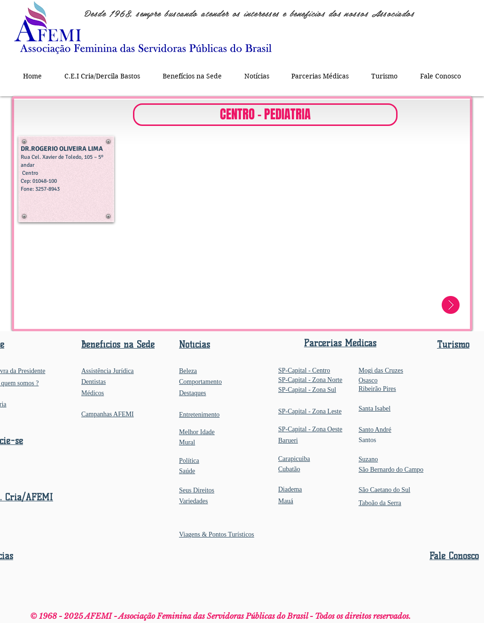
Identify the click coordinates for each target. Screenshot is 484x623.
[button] (192, 76)
